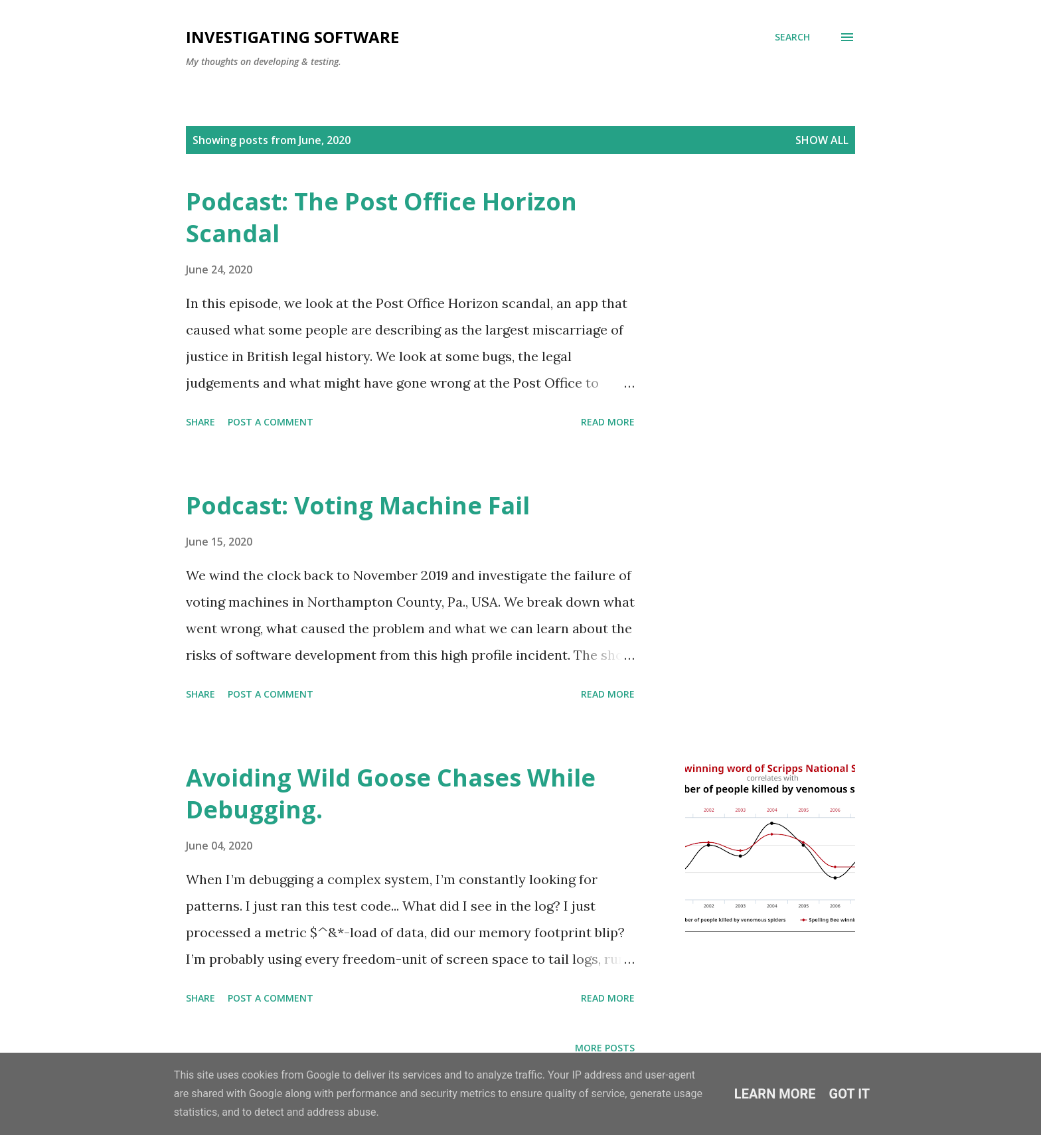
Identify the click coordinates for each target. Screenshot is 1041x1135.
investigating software (292, 37)
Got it (849, 1094)
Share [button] (200, 422)
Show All (821, 140)
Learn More (775, 1094)
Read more (608, 422)
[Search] (792, 37)
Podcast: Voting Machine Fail (358, 505)
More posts (605, 1047)
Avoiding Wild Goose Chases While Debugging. (391, 793)
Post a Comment (270, 422)
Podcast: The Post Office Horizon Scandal (381, 217)
